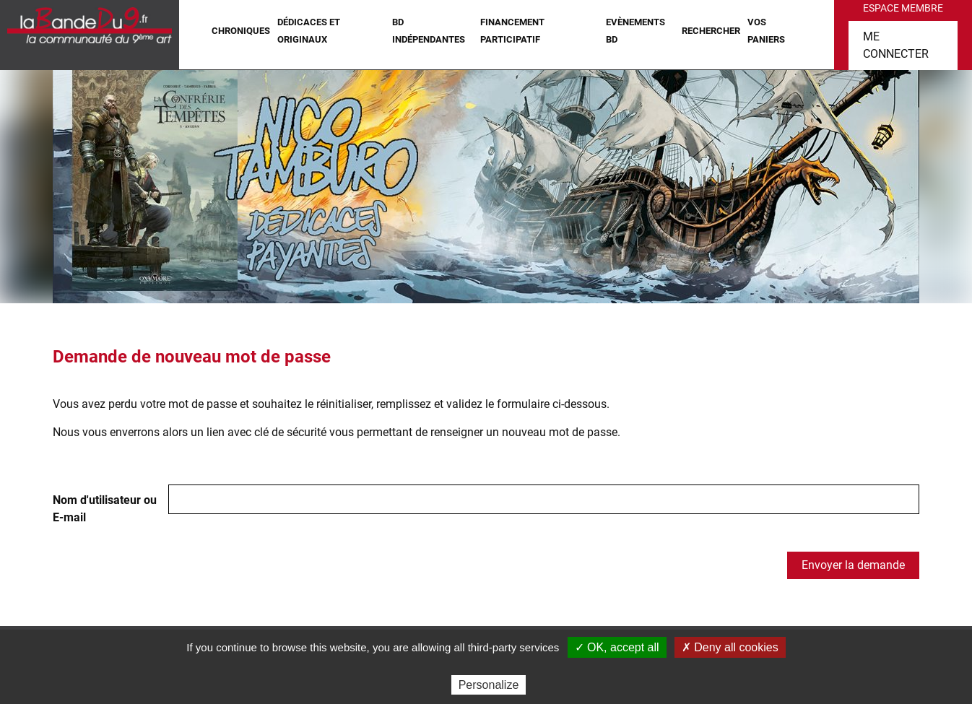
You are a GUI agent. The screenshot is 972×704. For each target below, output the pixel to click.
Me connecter (896, 45)
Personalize (489, 685)
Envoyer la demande (853, 565)
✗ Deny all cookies (730, 647)
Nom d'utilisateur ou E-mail (105, 508)
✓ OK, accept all (617, 647)
